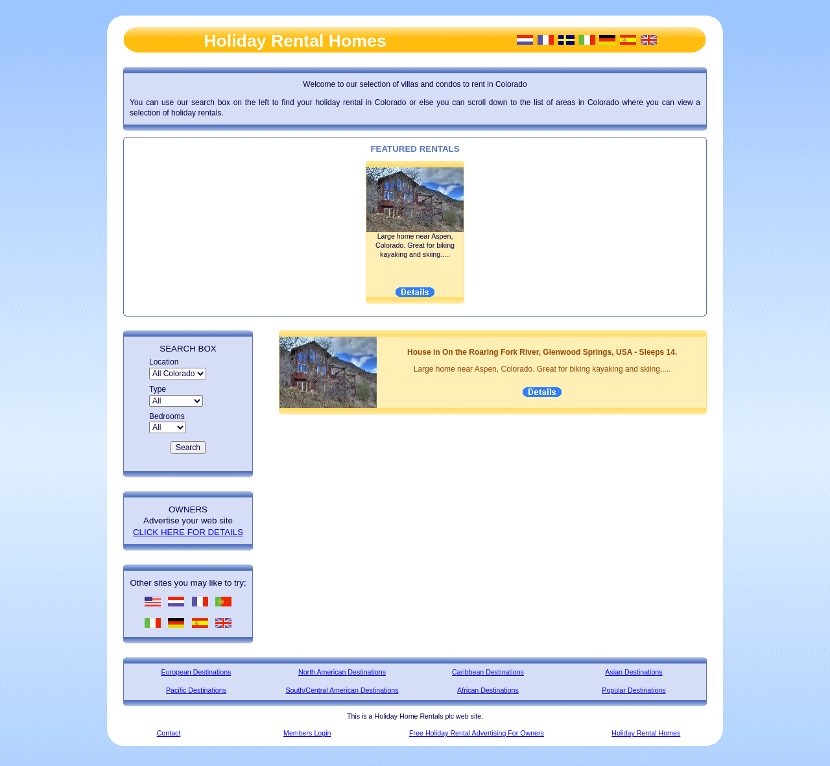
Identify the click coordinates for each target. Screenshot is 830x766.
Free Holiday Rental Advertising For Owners (476, 733)
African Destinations (488, 690)
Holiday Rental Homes (645, 733)
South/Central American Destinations (341, 690)
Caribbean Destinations (488, 672)
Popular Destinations (633, 690)
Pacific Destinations (196, 690)
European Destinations (196, 672)
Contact (169, 733)
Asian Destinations (633, 672)
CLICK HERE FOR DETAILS (188, 532)
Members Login (307, 733)
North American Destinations (342, 672)
